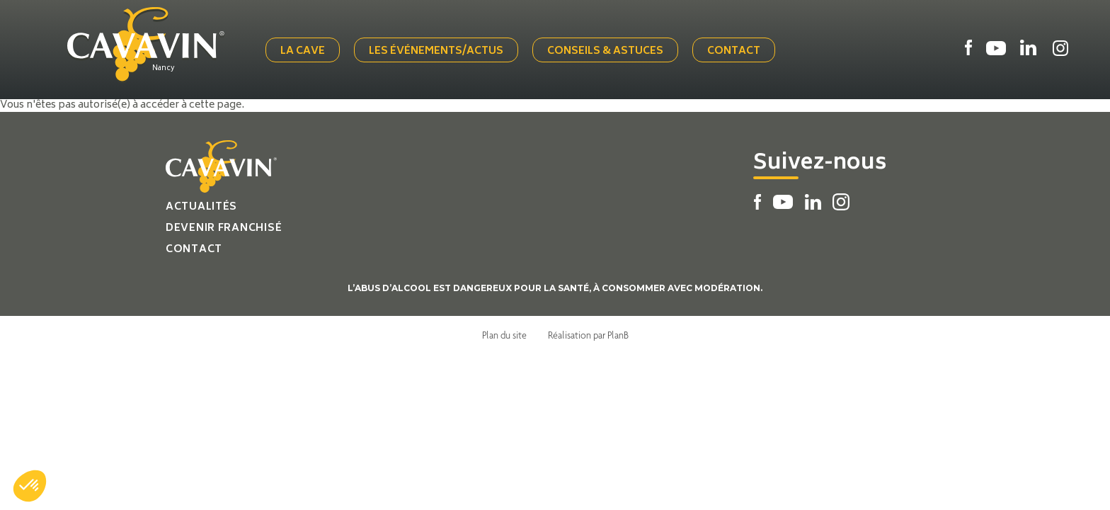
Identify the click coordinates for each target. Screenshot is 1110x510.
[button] (30, 486)
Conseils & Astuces (605, 51)
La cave (302, 51)
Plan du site (504, 335)
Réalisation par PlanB (588, 335)
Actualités (201, 207)
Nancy (163, 68)
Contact (733, 51)
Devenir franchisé (224, 228)
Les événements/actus (436, 51)
